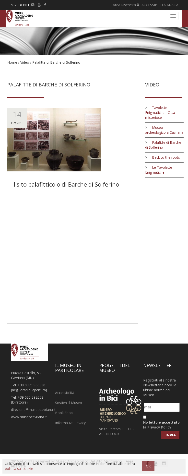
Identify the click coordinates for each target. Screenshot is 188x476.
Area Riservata (126, 4)
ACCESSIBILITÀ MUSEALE (161, 4)
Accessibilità (64, 392)
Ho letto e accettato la (161, 424)
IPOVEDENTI (19, 4)
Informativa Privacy (70, 422)
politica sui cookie (19, 468)
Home (12, 62)
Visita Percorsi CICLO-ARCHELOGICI (116, 431)
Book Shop (64, 412)
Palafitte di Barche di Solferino (56, 62)
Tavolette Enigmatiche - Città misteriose (160, 112)
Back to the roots (166, 157)
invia (170, 435)
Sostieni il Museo (68, 402)
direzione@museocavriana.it (33, 409)
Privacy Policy (159, 427)
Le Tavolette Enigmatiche (158, 170)
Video (24, 62)
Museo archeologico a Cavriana (164, 130)
